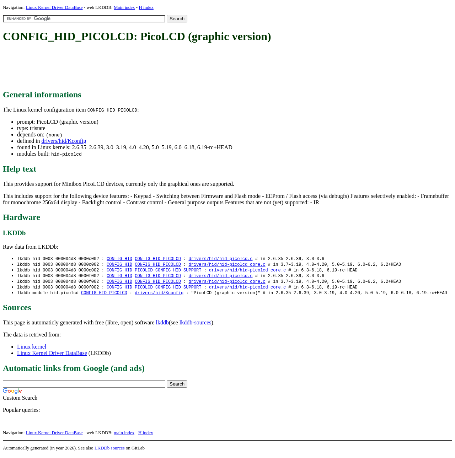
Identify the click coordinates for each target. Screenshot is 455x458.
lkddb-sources (196, 325)
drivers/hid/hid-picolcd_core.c (226, 265)
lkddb (162, 325)
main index (124, 435)
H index (146, 7)
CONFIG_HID (119, 259)
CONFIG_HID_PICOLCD (158, 259)
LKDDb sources (110, 450)
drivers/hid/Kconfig (63, 141)
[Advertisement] (132, 67)
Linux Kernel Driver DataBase (54, 7)
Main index (124, 7)
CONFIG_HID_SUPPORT (178, 271)
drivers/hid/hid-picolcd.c (220, 259)
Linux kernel (31, 349)
